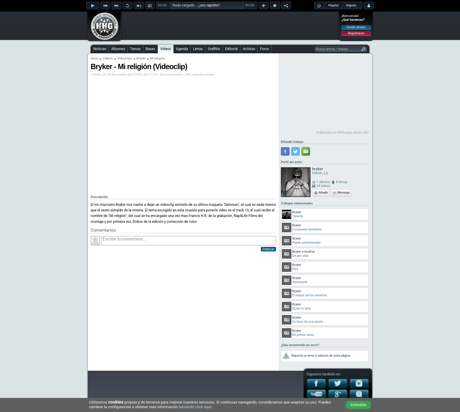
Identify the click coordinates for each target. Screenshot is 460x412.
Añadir (323, 192)
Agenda (182, 49)
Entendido (358, 405)
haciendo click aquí (195, 407)
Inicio (94, 58)
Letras (198, 49)
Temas (135, 49)
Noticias (99, 49)
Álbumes (118, 49)
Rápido (351, 5)
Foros (264, 49)
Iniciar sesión (356, 27)
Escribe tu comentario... (189, 240)
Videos (165, 49)
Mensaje (343, 192)
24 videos (323, 186)
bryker (317, 169)
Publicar (268, 249)
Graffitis (214, 49)
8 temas (342, 182)
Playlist (333, 5)
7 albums (323, 182)
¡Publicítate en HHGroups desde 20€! (342, 132)
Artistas (249, 49)
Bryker (141, 58)
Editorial (231, 49)
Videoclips (124, 58)
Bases (150, 49)
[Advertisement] (230, 25)
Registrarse (356, 33)
